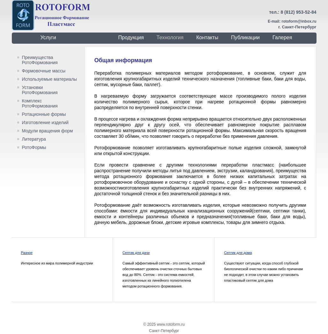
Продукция (131, 37)
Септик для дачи (136, 253)
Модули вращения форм (47, 130)
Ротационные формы (44, 114)
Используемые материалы (49, 79)
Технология (170, 37)
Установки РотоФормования (40, 90)
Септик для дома (238, 253)
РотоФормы (34, 147)
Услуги (48, 37)
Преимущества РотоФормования (40, 60)
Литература (34, 139)
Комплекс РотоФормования (40, 103)
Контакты (207, 37)
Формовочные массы (44, 70)
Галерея (282, 37)
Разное (27, 253)
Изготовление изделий (45, 122)
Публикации (245, 37)
